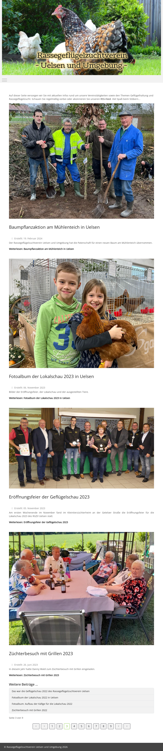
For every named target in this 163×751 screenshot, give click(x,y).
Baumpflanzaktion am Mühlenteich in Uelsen (54, 227)
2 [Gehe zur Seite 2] (59, 726)
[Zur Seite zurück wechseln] (44, 726)
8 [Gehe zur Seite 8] (103, 726)
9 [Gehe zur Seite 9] (111, 726)
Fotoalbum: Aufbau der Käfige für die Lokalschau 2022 (42, 703)
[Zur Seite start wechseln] (36, 726)
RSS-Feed (106, 99)
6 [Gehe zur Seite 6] (89, 726)
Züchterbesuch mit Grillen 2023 (41, 653)
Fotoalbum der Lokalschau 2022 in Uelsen (35, 697)
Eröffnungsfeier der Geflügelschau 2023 (49, 497)
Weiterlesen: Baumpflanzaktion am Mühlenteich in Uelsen (41, 248)
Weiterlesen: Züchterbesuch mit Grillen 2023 (34, 675)
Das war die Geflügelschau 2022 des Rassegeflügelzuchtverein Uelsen (51, 691)
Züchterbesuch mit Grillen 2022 (29, 710)
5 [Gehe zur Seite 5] (81, 726)
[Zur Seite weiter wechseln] (118, 726)
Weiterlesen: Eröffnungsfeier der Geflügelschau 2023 (38, 522)
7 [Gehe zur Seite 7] (96, 726)
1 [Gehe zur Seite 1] (52, 726)
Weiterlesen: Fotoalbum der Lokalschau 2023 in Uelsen (39, 398)
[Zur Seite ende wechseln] (127, 726)
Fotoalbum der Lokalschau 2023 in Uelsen (51, 376)
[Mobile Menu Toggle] (4, 80)
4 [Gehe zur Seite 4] (74, 726)
